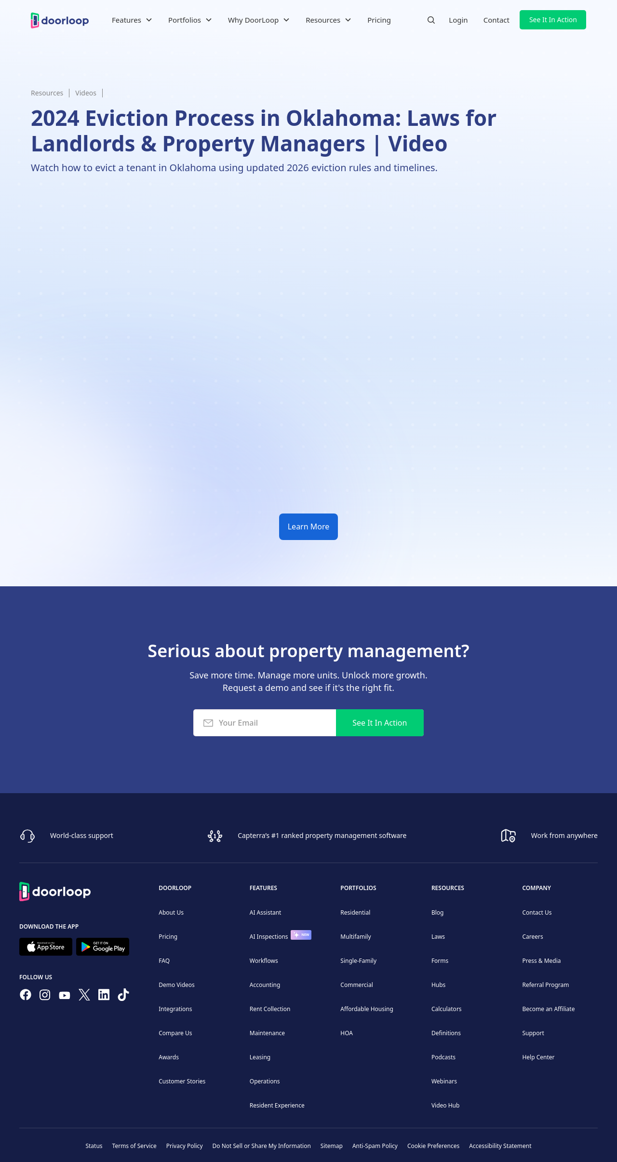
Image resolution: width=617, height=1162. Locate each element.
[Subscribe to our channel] (64, 996)
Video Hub (445, 1105)
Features (263, 888)
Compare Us (175, 1033)
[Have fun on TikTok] (123, 996)
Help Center (538, 1057)
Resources (47, 92)
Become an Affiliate (548, 1009)
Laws (438, 936)
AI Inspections (269, 936)
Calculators (446, 1009)
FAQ (164, 961)
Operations (265, 1081)
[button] (132, 20)
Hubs (438, 985)
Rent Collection (270, 1009)
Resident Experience (277, 1105)
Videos (85, 92)
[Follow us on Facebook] (25, 996)
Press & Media (541, 961)
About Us (171, 912)
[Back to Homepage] (55, 890)
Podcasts (443, 1057)
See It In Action (553, 19)
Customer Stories (182, 1081)
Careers (532, 936)
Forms (439, 961)
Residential (355, 912)
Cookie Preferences (433, 1146)
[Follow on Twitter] (84, 996)
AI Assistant (266, 912)
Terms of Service (134, 1146)
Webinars (444, 1081)
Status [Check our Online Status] (93, 1146)
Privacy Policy (184, 1146)
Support (533, 1033)
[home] (60, 19)
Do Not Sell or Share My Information (262, 1146)
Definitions (446, 1033)
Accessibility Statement (500, 1146)
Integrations (175, 1009)
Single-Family (358, 961)
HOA (346, 1033)
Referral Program (545, 985)
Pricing (379, 20)
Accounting (265, 985)
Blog (437, 912)
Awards (169, 1057)
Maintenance (267, 1033)
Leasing (260, 1057)
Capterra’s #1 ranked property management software (322, 835)
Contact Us (536, 912)
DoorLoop (175, 888)
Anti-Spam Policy (375, 1146)
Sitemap (332, 1146)
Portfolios (358, 888)
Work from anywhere (564, 835)
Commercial (356, 985)
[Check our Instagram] (45, 996)
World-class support (81, 835)
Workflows (264, 961)
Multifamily (355, 936)
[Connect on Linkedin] (104, 996)
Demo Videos (177, 985)
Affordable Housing (366, 1009)
